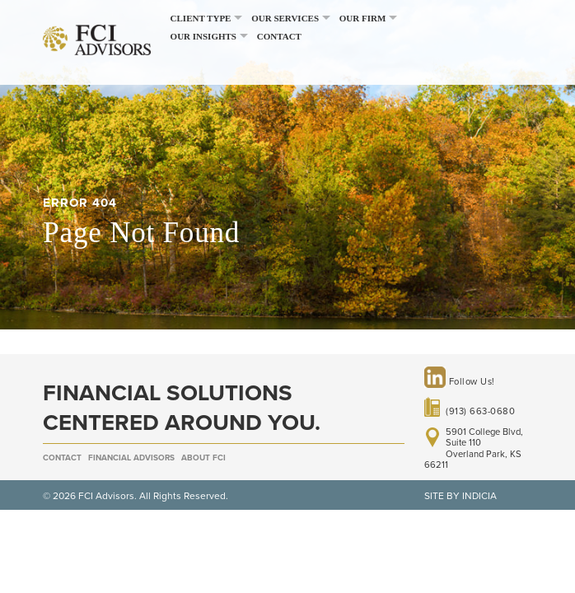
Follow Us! (459, 381)
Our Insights (203, 36)
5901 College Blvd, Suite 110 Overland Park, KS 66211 (473, 449)
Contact (279, 36)
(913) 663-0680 (480, 411)
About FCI (203, 458)
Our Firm (362, 18)
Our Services (285, 18)
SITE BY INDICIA (460, 496)
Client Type (201, 18)
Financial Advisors (131, 458)
